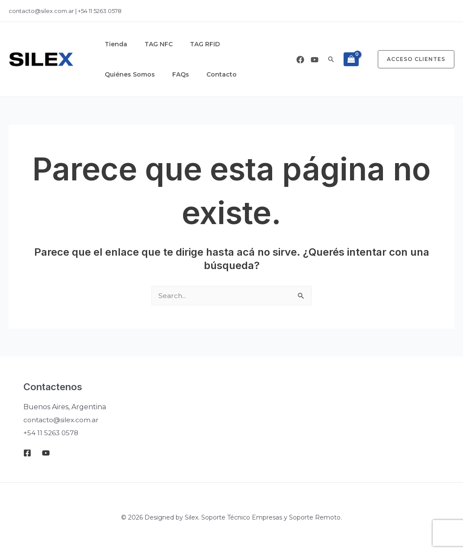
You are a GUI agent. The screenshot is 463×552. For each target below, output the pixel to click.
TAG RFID (183, 44)
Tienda (111, 44)
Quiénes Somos (232, 44)
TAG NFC (146, 44)
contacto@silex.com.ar (42, 10)
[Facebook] (300, 60)
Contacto (115, 74)
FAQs (274, 44)
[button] (331, 59)
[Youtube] (314, 60)
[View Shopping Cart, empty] (351, 59)
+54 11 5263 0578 (100, 10)
